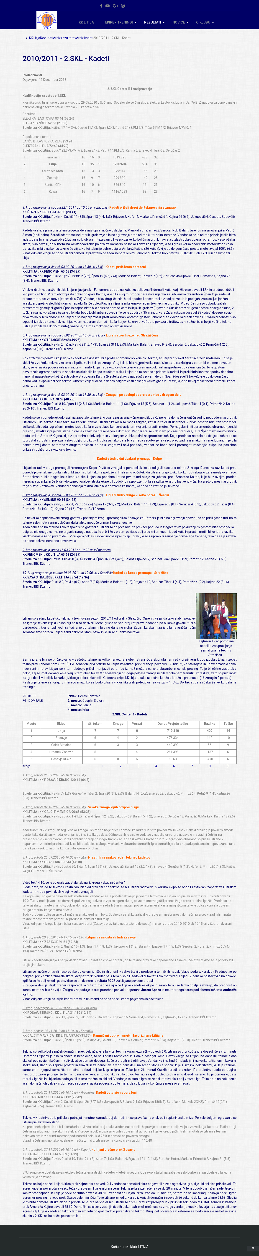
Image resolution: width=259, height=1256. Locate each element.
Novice (180, 22)
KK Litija (86, 22)
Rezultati (154, 22)
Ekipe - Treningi (120, 22)
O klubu (205, 22)
